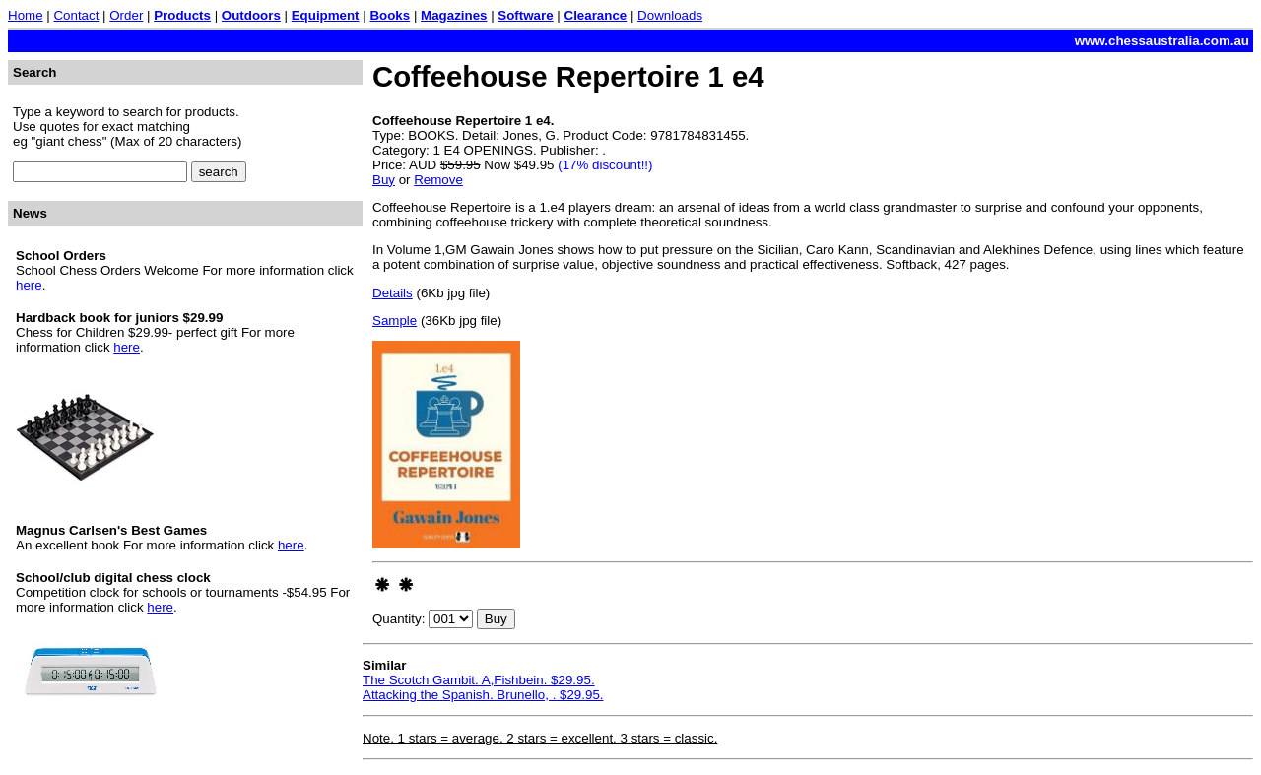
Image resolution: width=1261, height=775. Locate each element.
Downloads (669, 15)
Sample (394, 320)
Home (25, 15)
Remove (438, 179)
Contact (76, 15)
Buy (383, 179)
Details (392, 293)
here (29, 285)
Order (126, 15)
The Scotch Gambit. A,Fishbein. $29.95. (479, 680)
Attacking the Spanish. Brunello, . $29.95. (483, 694)
